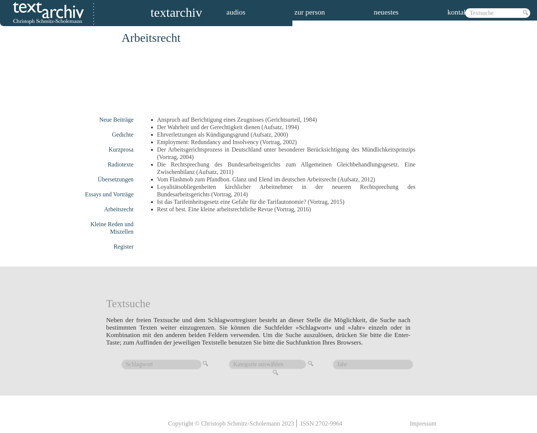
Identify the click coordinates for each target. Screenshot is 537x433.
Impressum (423, 423)
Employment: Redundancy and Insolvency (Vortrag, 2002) (227, 142)
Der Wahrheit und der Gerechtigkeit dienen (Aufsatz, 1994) (228, 127)
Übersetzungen (116, 179)
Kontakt (459, 12)
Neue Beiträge (116, 119)
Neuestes (386, 12)
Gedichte (123, 134)
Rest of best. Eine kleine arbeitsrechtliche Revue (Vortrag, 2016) (234, 209)
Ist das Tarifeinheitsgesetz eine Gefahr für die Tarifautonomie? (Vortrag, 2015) (250, 202)
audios (235, 12)
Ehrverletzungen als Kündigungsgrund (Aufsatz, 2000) (222, 134)
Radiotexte (121, 164)
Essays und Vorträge (109, 194)
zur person (309, 12)
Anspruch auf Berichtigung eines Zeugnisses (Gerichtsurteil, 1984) (237, 119)
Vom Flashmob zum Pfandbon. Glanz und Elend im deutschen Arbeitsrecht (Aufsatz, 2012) (266, 179)
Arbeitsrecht (119, 209)
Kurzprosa (121, 149)
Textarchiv (176, 14)
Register (124, 246)
